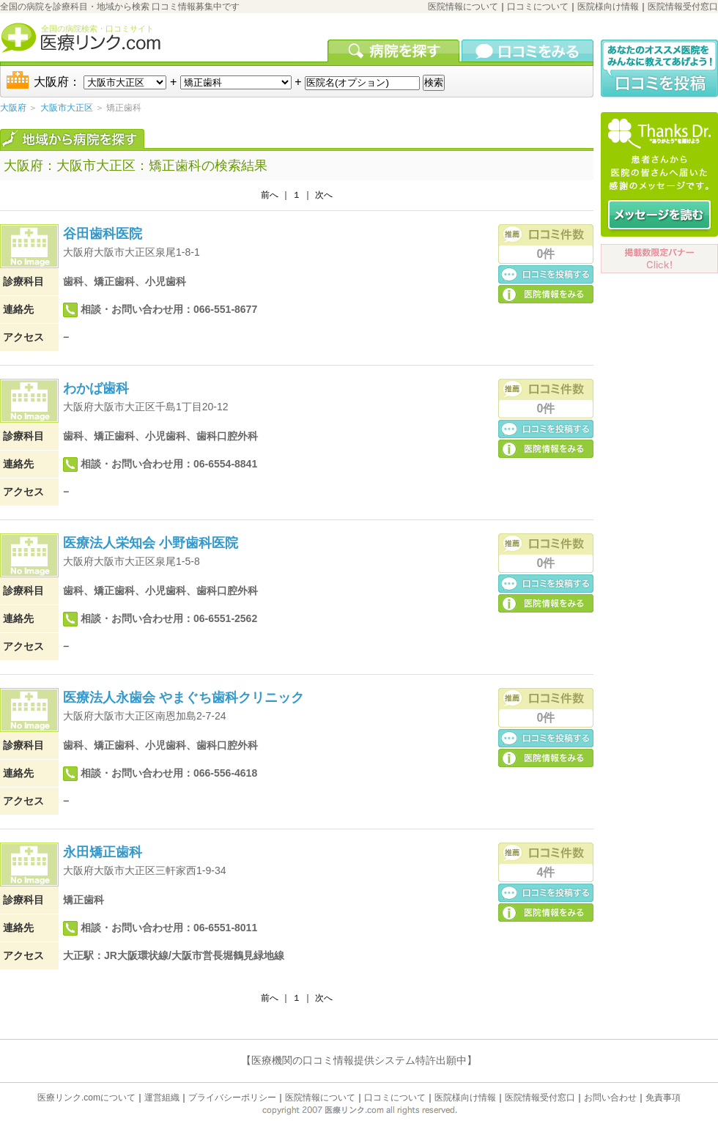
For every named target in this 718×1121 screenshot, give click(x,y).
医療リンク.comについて (86, 1097)
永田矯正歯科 (102, 852)
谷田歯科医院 (102, 233)
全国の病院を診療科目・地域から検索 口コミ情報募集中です (120, 6)
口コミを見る (527, 51)
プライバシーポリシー (232, 1097)
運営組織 (162, 1097)
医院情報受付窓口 (683, 6)
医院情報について (463, 6)
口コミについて (538, 6)
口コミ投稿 (545, 274)
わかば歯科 (96, 388)
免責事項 (663, 1097)
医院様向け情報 (608, 6)
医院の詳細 (545, 293)
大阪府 (13, 108)
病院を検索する (394, 51)
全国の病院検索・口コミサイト (97, 28)
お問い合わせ (610, 1097)
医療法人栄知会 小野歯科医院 (150, 543)
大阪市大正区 (66, 108)
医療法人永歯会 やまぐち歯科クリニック (183, 697)
